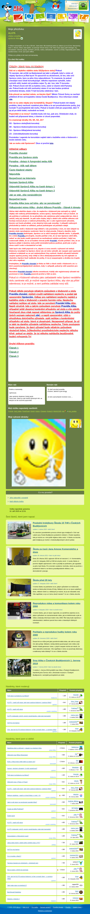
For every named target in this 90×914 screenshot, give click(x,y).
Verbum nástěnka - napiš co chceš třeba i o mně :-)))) (23, 795)
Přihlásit (83, 8)
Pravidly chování (29, 264)
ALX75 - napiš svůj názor (15, 709)
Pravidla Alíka (68, 306)
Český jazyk (11, 816)
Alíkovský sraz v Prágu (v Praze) (17, 782)
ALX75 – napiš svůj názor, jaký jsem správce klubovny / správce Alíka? (29, 702)
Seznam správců (45, 907)
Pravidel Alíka (62, 303)
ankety (54, 845)
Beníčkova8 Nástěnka (14, 892)
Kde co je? (26, 907)
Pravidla (21, 236)
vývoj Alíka (52, 750)
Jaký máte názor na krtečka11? (17, 885)
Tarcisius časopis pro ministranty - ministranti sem (22, 863)
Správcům (27, 297)
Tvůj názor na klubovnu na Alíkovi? (18, 696)
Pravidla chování (16, 233)
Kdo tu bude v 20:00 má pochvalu (17, 870)
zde (10, 99)
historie (53, 901)
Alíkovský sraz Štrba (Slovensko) (17, 755)
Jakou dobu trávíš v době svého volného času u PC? (23, 843)
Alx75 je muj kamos (13, 723)
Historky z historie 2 (13, 899)
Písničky (68, 907)
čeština (53, 818)
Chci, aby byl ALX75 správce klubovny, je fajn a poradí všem (31, 729)
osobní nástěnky (52, 711)
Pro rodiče (35, 907)
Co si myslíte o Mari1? (14, 856)
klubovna (54, 698)
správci (54, 704)
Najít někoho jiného (17, 501)
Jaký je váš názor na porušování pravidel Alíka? (22, 802)
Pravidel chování (25, 272)
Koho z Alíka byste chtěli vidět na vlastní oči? (21, 762)
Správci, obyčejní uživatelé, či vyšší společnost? (22, 768)
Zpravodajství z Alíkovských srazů (17, 836)
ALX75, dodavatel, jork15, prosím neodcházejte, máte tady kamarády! (29, 716)
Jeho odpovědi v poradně (19, 498)
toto (51, 143)
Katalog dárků (77, 907)
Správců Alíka (62, 312)
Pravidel (53, 241)
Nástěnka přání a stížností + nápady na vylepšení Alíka (24, 748)
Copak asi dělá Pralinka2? (15, 809)
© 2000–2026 (14, 907)
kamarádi (53, 764)
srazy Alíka (52, 757)
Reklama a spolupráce (45, 911)
